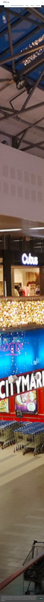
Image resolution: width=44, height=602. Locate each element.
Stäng (40, 598)
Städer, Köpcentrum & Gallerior (17, 5)
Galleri (27, 5)
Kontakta (38, 5)
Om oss (7, 5)
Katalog (32, 5)
